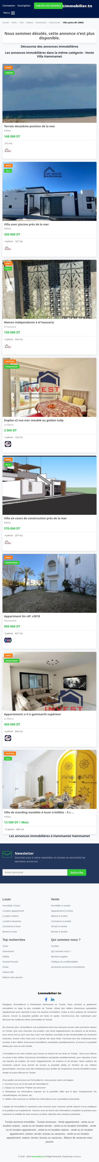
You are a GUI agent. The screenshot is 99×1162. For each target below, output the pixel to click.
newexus (77, 1156)
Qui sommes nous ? (61, 951)
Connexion (8, 5)
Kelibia (5, 956)
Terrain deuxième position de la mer (29, 126)
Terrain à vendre (59, 926)
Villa (22, 22)
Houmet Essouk (10, 961)
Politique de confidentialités (64, 961)
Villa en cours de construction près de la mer (35, 518)
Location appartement (13, 911)
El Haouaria (10, 326)
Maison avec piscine (12, 977)
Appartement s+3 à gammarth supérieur (32, 714)
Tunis (5, 946)
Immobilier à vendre (61, 905)
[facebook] (46, 1000)
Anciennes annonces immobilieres (68, 967)
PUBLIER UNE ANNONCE (48, 5)
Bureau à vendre (59, 931)
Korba (5, 967)
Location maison (10, 916)
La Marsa (8, 424)
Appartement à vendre (62, 911)
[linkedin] (52, 1000)
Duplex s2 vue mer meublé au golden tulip (33, 420)
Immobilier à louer (11, 905)
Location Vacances (11, 921)
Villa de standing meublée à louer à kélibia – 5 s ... (39, 812)
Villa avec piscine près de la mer (26, 224)
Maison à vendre (59, 916)
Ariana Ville (8, 972)
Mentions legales (59, 956)
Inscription (24, 5)
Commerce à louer (11, 926)
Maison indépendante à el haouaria (29, 322)
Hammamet (41, 22)
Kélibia (7, 130)
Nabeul (30, 22)
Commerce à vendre (61, 921)
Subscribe (76, 872)
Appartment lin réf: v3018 (22, 616)
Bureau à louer (9, 931)
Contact (55, 946)
